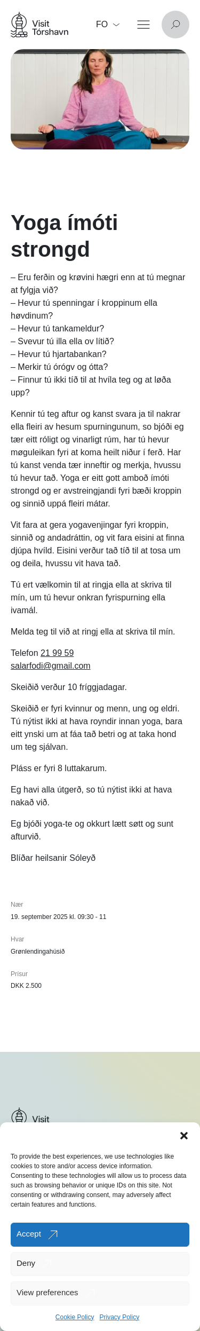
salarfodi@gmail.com (51, 665)
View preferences (47, 1292)
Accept (29, 1233)
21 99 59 (57, 652)
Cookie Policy (74, 1317)
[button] (184, 1135)
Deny (26, 1262)
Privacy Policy (120, 1317)
